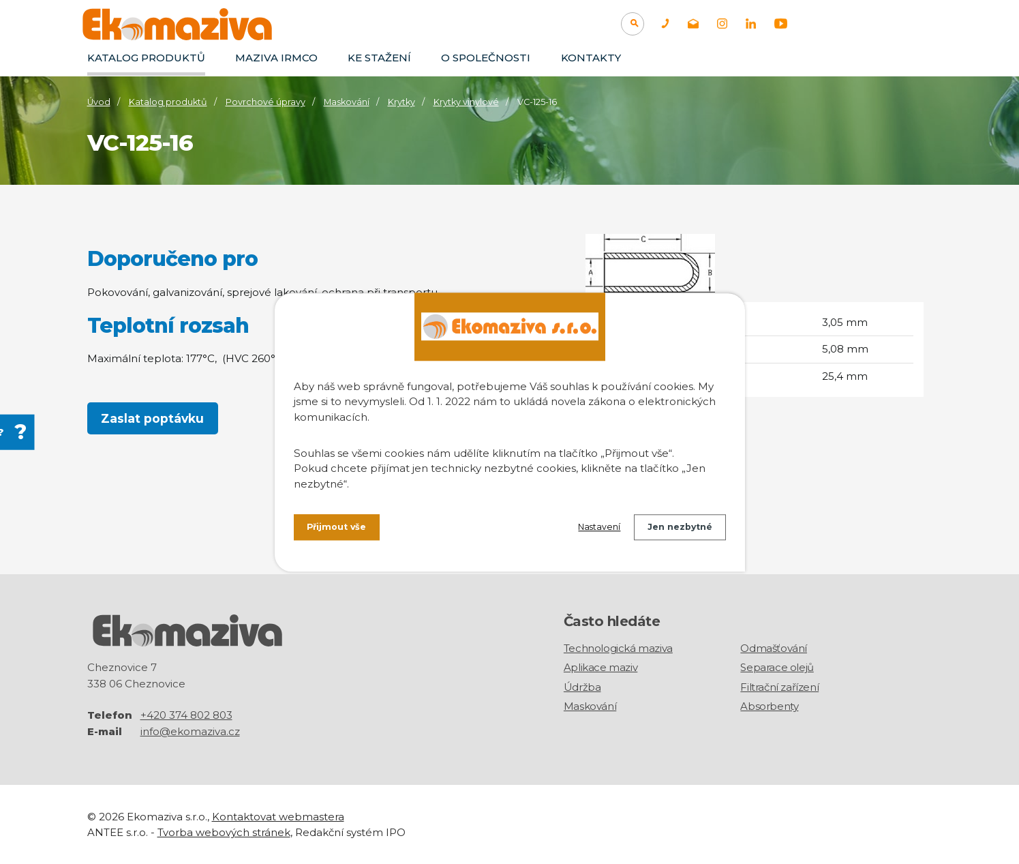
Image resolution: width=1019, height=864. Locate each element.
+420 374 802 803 (186, 714)
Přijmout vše (341, 530)
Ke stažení (379, 57)
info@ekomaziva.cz (190, 730)
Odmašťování (773, 648)
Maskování (346, 102)
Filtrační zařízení (779, 687)
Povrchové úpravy (265, 102)
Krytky (401, 102)
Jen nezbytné (675, 530)
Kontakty (591, 57)
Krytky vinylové (466, 102)
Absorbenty (769, 706)
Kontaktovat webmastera (278, 815)
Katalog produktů (146, 57)
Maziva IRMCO (276, 57)
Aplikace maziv (600, 667)
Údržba (582, 687)
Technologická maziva (618, 648)
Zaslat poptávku (153, 419)
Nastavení (585, 530)
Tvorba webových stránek (223, 830)
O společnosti (485, 57)
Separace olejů (776, 667)
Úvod (98, 102)
